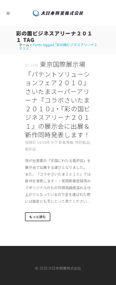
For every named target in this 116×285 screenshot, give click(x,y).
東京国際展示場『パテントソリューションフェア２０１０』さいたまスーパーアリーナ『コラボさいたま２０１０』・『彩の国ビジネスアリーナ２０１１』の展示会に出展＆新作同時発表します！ (57, 99)
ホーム (24, 44)
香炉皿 (30, 149)
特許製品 (82, 142)
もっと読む (37, 216)
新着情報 (66, 142)
